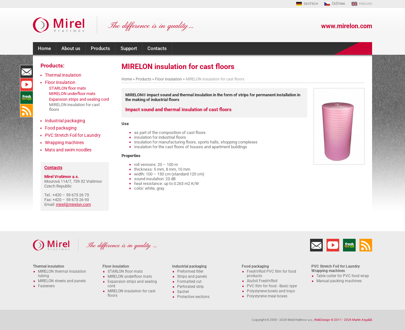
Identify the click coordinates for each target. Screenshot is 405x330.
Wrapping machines (64, 142)
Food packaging (61, 127)
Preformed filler (190, 271)
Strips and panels (192, 276)
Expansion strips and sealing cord (79, 99)
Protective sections (193, 297)
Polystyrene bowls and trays (271, 291)
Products (100, 48)
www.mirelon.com (346, 26)
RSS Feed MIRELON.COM (26, 110)
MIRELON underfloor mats (72, 93)
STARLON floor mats (67, 88)
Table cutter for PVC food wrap (342, 276)
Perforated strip (190, 286)
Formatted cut (189, 281)
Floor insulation (168, 79)
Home (44, 48)
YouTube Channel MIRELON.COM (26, 84)
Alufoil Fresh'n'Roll (262, 281)
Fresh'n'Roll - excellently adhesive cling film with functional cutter (26, 97)
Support (129, 48)
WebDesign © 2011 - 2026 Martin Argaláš (343, 320)
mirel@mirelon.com (73, 204)
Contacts (157, 48)
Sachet (183, 291)
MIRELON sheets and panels (62, 281)
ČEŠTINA (338, 4)
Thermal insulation (63, 75)
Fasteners (46, 286)
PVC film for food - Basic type (272, 286)
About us (70, 48)
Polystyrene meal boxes (267, 296)
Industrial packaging (65, 120)
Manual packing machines (339, 281)
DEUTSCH (311, 4)
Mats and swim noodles (68, 149)
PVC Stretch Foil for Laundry (73, 135)
